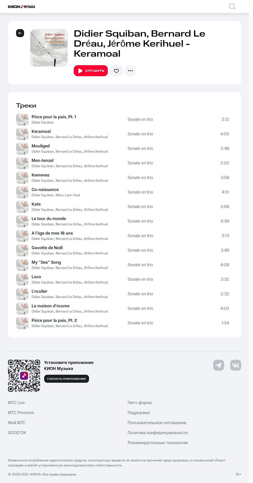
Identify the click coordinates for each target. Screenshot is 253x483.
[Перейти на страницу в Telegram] (218, 365)
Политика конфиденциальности (158, 433)
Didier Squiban (43, 122)
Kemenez (40, 175)
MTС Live (16, 403)
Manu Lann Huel (68, 195)
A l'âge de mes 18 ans (52, 233)
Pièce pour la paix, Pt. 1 (54, 117)
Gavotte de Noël (47, 248)
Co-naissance (45, 190)
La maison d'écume (50, 306)
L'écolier (39, 291)
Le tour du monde (49, 219)
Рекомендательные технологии (158, 443)
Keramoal (41, 132)
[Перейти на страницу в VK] (235, 365)
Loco (36, 277)
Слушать (90, 71)
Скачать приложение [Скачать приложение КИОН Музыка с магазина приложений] (66, 379)
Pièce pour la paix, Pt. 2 (54, 321)
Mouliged (41, 146)
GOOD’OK (17, 433)
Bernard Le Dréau (69, 137)
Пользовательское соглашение (157, 423)
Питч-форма (140, 403)
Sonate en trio (140, 120)
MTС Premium (21, 413)
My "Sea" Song (46, 262)
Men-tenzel (42, 161)
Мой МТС (16, 423)
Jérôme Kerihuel (96, 137)
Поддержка (139, 413)
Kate (36, 204)
